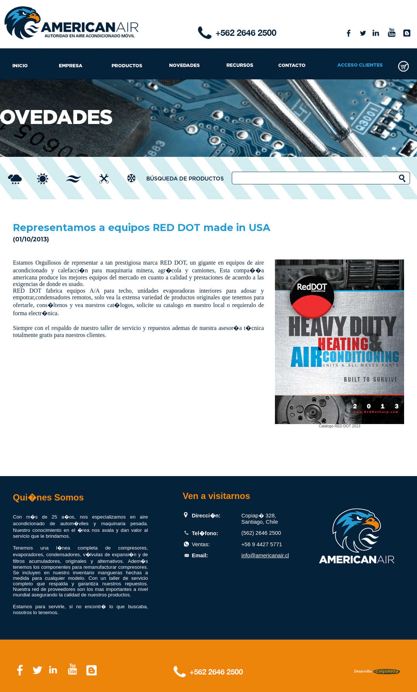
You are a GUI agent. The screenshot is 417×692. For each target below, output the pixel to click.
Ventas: (201, 544)
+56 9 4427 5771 (261, 544)
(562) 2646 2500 (261, 533)
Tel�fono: (205, 533)
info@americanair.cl (265, 555)
